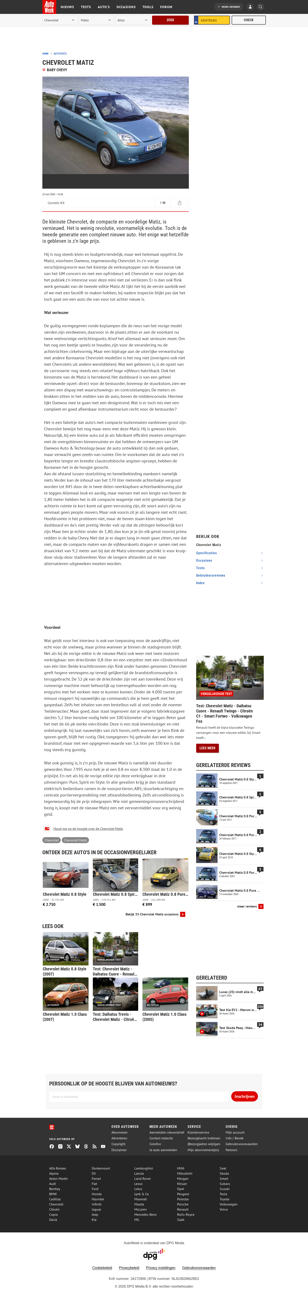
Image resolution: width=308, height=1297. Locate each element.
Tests (86, 7)
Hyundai (98, 1199)
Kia (94, 1219)
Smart (224, 1178)
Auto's (104, 7)
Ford (95, 1189)
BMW (53, 1194)
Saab (180, 1219)
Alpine (54, 1173)
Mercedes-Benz (145, 1214)
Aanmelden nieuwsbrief (167, 1132)
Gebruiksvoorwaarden (242, 1144)
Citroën (54, 1209)
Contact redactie (161, 1138)
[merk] (59, 20)
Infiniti (96, 1204)
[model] (96, 20)
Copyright (118, 1144)
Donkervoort (101, 1168)
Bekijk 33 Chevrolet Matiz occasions (152, 914)
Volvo (224, 1209)
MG (136, 1219)
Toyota (224, 1199)
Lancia (139, 1173)
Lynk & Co (141, 1194)
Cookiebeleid (102, 1268)
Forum (166, 7)
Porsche (182, 1204)
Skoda (224, 1173)
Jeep (95, 1214)
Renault (182, 1209)
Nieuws (67, 7)
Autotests (60, 53)
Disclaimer (119, 1150)
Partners (231, 1150)
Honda (97, 1194)
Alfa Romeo (57, 1168)
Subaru (225, 1184)
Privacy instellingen (160, 1268)
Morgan (182, 1178)
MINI (180, 1168)
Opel (180, 1189)
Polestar (183, 1199)
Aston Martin (58, 1178)
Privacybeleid (129, 1268)
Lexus (138, 1184)
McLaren (140, 1209)
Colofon (155, 1144)
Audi (52, 1184)
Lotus (138, 1189)
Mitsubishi (184, 1173)
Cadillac (55, 1199)
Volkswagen (228, 1204)
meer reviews (247, 906)
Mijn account (235, 1132)
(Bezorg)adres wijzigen (204, 1144)
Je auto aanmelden (163, 1150)
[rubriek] (133, 20)
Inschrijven (245, 1096)
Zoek (170, 20)
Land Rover (142, 1178)
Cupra (53, 1214)
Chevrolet (51, 840)
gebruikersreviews (210, 575)
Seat (223, 1168)
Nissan (182, 1184)
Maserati (140, 1199)
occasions (204, 560)
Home (45, 53)
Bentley (54, 1189)
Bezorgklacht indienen (204, 1138)
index (200, 583)
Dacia (53, 1219)
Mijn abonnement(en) (203, 1150)
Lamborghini (143, 1168)
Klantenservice (198, 1132)
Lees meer (207, 748)
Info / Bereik (235, 1138)
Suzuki (225, 1189)
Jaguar (96, 1209)
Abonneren (119, 1132)
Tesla (223, 1194)
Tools (147, 7)
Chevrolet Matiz (75, 840)
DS (94, 1173)
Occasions (126, 7)
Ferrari (96, 1178)
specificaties (206, 553)
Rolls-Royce (185, 1214)
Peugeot (183, 1194)
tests (200, 568)
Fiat (94, 1184)
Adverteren (119, 1138)
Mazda (139, 1204)
